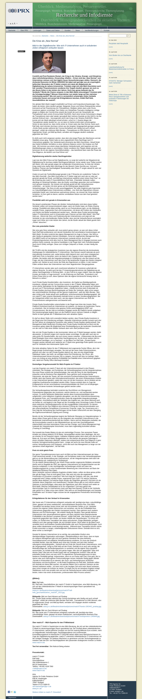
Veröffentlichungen (92, 30)
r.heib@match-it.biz (39, 669)
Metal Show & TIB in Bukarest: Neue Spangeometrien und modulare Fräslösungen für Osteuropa (120, 98)
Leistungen (37, 30)
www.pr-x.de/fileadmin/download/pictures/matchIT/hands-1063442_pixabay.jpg (72, 607)
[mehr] (111, 47)
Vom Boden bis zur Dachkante (120, 55)
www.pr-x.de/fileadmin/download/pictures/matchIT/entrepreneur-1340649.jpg (71, 616)
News (78, 30)
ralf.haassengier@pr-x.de (41, 686)
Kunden (67, 30)
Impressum (12, 697)
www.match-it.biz (38, 643)
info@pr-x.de (119, 691)
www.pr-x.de (37, 689)
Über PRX (24, 30)
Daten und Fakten (52, 30)
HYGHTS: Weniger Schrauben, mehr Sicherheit (120, 82)
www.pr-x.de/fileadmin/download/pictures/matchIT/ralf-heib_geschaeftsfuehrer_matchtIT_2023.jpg (52, 591)
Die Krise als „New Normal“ (65, 36)
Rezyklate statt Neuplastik (118, 43)
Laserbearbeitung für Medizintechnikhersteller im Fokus (121, 68)
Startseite (11, 30)
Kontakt (106, 30)
